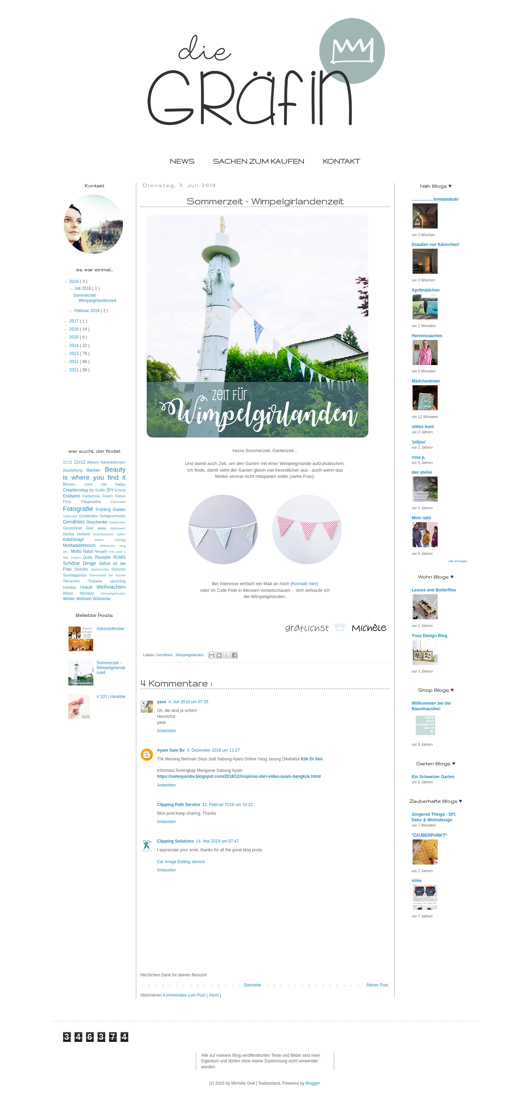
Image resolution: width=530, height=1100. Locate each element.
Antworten (166, 730)
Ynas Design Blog (429, 635)
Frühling (104, 509)
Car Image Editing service (181, 861)
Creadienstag (76, 490)
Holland (85, 534)
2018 (74, 281)
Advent (93, 462)
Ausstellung (75, 470)
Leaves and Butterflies (434, 590)
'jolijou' (419, 442)
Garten (119, 509)
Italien (121, 534)
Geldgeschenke (112, 516)
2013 (74, 353)
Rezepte (104, 557)
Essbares (73, 496)
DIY (111, 490)
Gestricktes (117, 522)
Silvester (82, 569)
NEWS (182, 161)
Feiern (108, 496)
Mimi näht (421, 518)
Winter (69, 598)
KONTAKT (341, 161)
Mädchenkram (426, 381)
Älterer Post (377, 985)
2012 (74, 361)
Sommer (119, 569)
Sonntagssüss (76, 575)
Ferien (120, 496)
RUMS (119, 557)
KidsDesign (79, 539)
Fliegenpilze (95, 501)
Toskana (99, 581)
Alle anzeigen (457, 561)
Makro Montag (110, 540)
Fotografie (79, 508)
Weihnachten (111, 587)
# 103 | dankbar (111, 696)
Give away (98, 528)
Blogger (313, 1083)
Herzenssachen (427, 335)
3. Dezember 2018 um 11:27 (213, 750)
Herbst (70, 534)
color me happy (104, 484)
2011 (74, 369)
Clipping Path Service (178, 804)
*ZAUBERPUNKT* (429, 835)
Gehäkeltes (89, 516)
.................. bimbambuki (435, 199)
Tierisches (75, 581)
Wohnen (84, 598)
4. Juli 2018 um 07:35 (188, 701)
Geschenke (97, 522)
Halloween (118, 528)
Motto (77, 551)
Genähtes (165, 655)
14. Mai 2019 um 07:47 (217, 841)
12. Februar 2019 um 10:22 (227, 804)
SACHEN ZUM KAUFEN (258, 161)
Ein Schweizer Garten (433, 776)
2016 (74, 329)
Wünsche (101, 598)
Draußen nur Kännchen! (436, 244)
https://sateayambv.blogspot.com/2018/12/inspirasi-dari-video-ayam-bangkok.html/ (239, 776)
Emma (120, 490)
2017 (74, 321)
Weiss (71, 593)
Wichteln (90, 593)
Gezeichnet (74, 528)
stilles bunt (423, 426)
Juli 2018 (83, 288)
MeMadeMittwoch (81, 545)
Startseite (252, 985)
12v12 (80, 462)
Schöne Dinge (81, 563)
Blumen (74, 484)
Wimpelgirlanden (190, 655)
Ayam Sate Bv (171, 750)
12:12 (68, 462)
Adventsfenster (112, 462)
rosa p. (418, 457)
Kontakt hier (304, 583)
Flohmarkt (118, 502)
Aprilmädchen (426, 290)
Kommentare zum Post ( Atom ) (192, 995)
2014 (74, 345)
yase (162, 701)
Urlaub (88, 587)
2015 (74, 337)
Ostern (77, 557)
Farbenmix (92, 496)
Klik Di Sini (312, 759)
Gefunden (71, 516)
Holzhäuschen (105, 534)
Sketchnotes (101, 569)
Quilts (89, 557)
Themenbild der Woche (107, 575)
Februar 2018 (87, 310)
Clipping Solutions (175, 841)
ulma (417, 880)
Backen (95, 470)
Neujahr (101, 551)
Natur (88, 551)
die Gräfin (98, 490)
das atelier (422, 472)
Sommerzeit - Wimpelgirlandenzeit (94, 298)
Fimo (72, 501)
